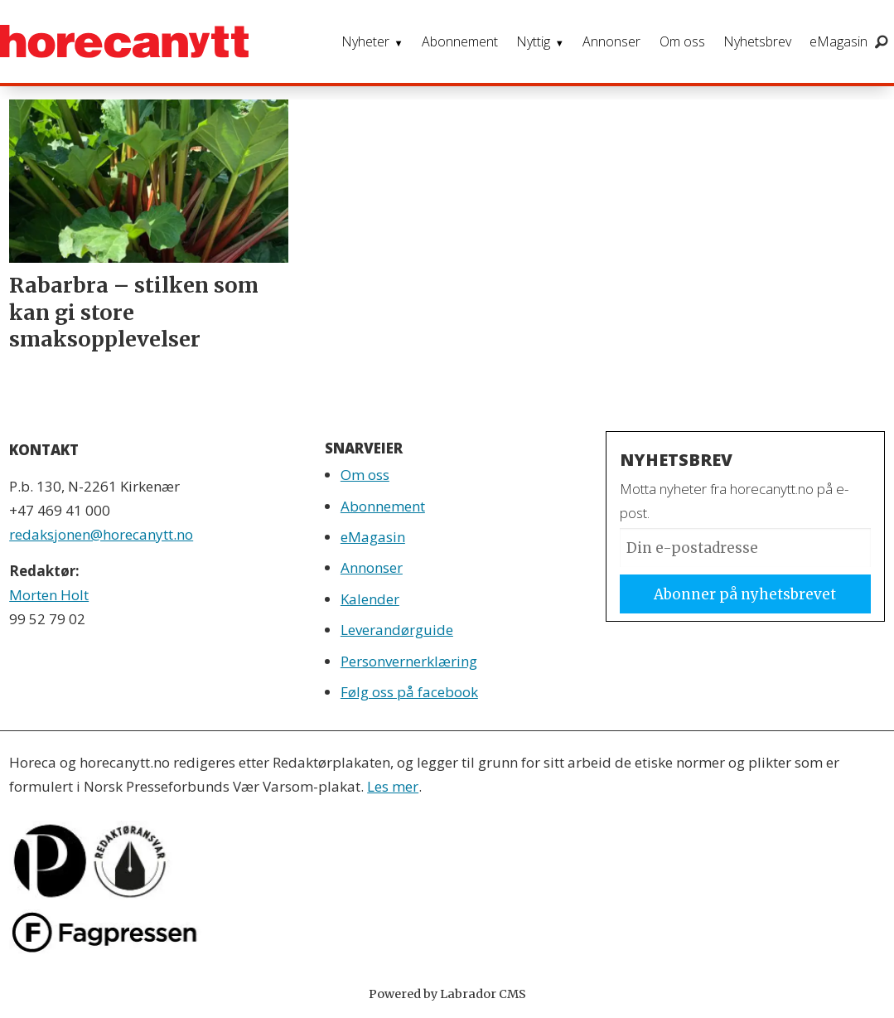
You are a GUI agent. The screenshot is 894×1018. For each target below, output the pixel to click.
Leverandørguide (397, 629)
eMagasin (838, 41)
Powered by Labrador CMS (447, 993)
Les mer (392, 786)
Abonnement (460, 41)
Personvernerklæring (409, 661)
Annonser (611, 41)
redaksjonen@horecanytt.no (101, 534)
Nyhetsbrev (757, 41)
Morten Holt (49, 594)
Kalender (370, 598)
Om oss (682, 41)
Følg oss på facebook (409, 691)
